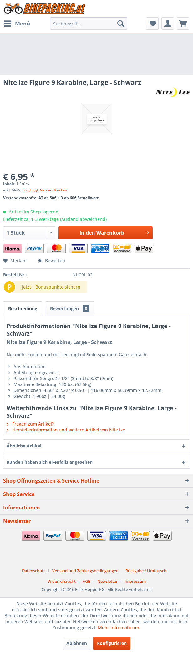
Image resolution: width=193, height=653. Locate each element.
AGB (86, 581)
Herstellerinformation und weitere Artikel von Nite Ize (66, 430)
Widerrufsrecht (62, 581)
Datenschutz (33, 570)
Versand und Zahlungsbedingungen (85, 570)
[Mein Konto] (167, 23)
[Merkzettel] (152, 23)
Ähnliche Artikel (24, 446)
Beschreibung (22, 308)
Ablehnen (76, 643)
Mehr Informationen (119, 627)
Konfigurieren (112, 643)
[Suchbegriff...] (88, 23)
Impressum (135, 581)
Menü (17, 22)
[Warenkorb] (183, 23)
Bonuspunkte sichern (57, 287)
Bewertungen (69, 308)
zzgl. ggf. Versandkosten (45, 190)
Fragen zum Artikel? (30, 424)
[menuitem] (16, 23)
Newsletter (107, 581)
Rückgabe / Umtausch (145, 570)
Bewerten (51, 261)
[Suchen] (120, 23)
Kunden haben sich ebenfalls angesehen (50, 462)
